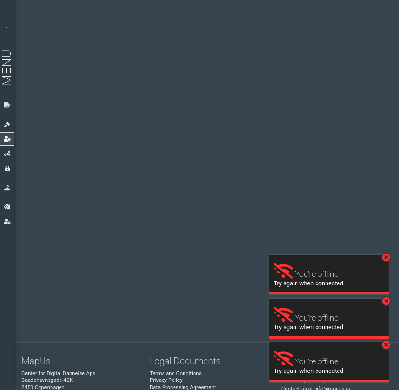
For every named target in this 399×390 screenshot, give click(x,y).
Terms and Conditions (176, 373)
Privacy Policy (166, 380)
